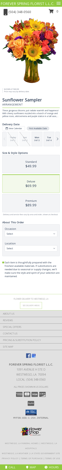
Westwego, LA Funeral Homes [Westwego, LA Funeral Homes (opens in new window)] (22, 443)
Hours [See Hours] (52, 467)
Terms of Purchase (32, 458)
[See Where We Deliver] (31, 305)
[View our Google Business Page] (33, 357)
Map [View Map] (31, 467)
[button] (53, 12)
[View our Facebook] (28, 357)
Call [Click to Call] (10, 467)
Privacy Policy (10, 458)
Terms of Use (52, 458)
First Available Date (38, 128)
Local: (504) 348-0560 (31, 379)
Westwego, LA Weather (15, 453)
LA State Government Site (45, 453)
